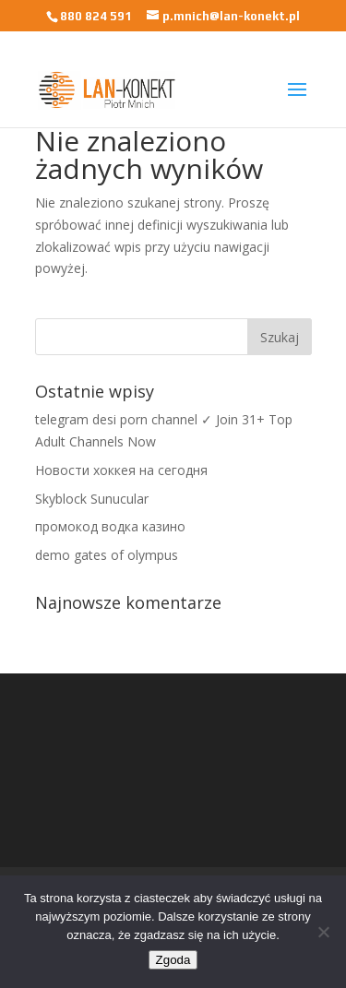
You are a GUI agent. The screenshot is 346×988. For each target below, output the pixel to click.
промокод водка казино (110, 526)
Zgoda (173, 960)
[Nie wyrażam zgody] (323, 932)
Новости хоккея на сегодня (121, 470)
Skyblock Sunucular (92, 498)
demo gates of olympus (106, 555)
